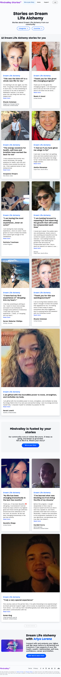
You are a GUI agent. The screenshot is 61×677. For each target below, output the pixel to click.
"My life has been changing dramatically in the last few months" (14, 497)
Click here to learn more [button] (36, 655)
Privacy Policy (29, 671)
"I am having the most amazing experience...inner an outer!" (13, 221)
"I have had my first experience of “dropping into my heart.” (14, 297)
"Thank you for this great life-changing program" (45, 80)
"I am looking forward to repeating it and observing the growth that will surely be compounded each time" (46, 222)
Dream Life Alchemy (11, 76)
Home (39, 2)
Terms (30, 668)
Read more (6, 98)
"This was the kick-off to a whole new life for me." (15, 80)
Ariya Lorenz (42, 639)
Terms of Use (20, 671)
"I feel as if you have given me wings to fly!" (46, 149)
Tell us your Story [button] (30, 445)
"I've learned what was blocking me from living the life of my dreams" (44, 497)
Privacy (36, 668)
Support (46, 2)
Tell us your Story (29, 2)
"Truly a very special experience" (18, 600)
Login (55, 2)
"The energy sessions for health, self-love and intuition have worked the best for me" (15, 151)
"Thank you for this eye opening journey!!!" (44, 296)
